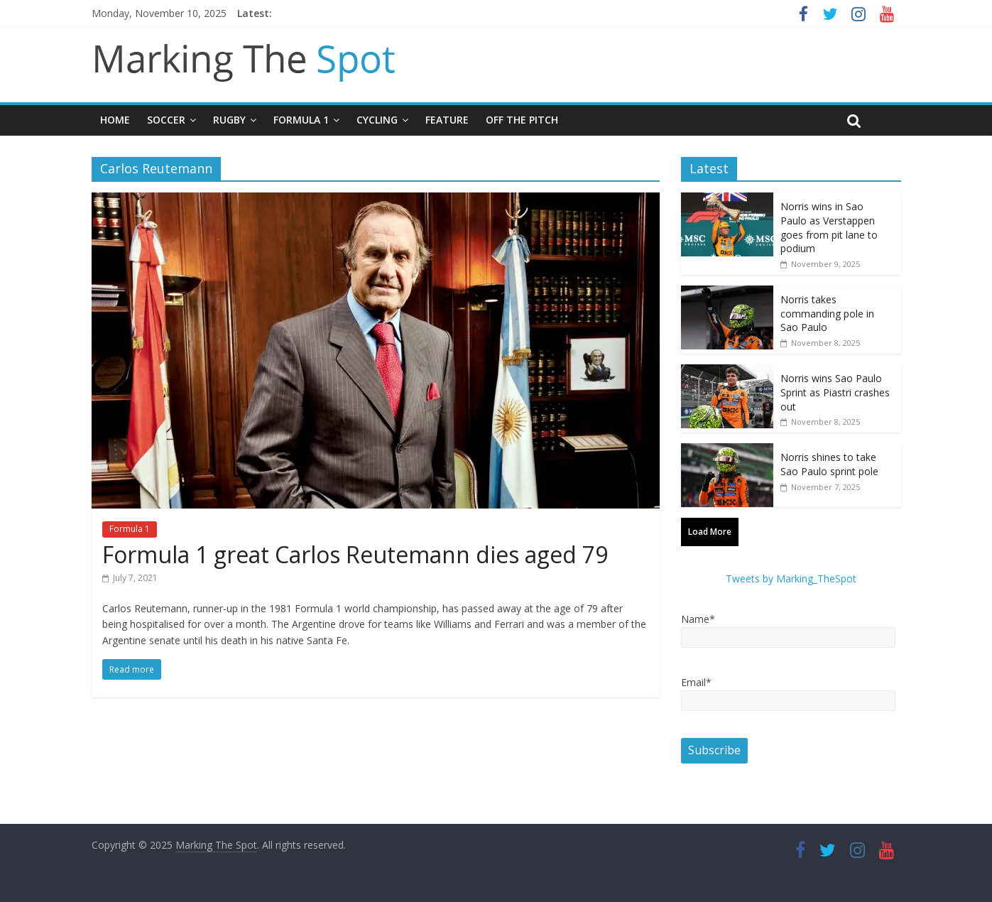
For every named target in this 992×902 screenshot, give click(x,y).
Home (115, 119)
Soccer (166, 119)
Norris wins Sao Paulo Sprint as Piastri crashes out (835, 392)
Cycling (377, 119)
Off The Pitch (522, 119)
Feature (447, 119)
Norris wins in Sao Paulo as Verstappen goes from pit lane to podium (829, 227)
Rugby (229, 119)
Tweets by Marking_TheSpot (791, 578)
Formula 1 (301, 119)
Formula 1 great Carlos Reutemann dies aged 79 (355, 554)
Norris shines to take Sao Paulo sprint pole (829, 464)
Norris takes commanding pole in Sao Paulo (827, 313)
